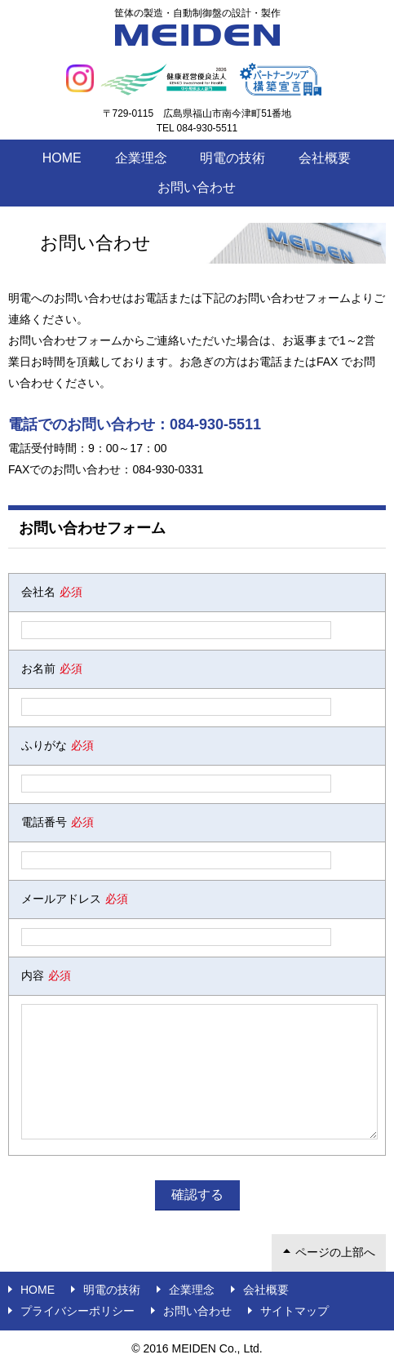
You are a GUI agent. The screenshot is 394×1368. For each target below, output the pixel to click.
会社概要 (325, 158)
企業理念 (141, 158)
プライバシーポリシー (77, 1310)
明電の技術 (232, 158)
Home (62, 158)
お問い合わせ (196, 187)
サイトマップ (294, 1310)
